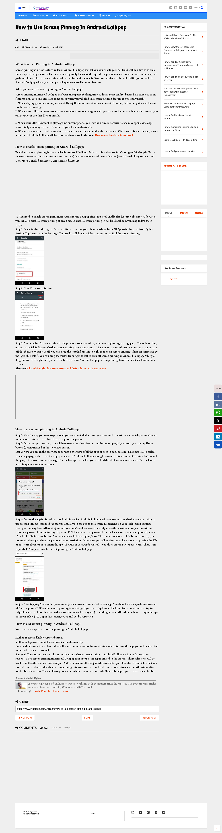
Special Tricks (61, 15)
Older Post (149, 718)
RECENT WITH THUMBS (176, 165)
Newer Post (25, 718)
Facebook (53, 691)
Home (22, 15)
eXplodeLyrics (123, 15)
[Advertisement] (87, 189)
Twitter (65, 691)
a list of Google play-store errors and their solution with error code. (66, 368)
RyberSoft (174, 279)
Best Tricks (40, 15)
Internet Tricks (84, 15)
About (104, 15)
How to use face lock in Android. (114, 135)
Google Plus (39, 691)
